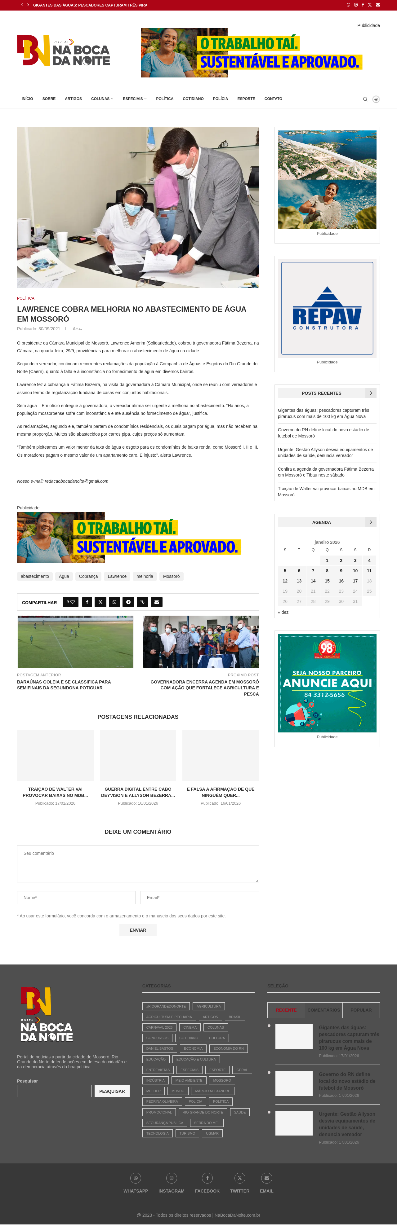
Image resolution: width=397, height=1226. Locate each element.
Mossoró (171, 575)
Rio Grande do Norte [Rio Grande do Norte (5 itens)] (203, 1112)
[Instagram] (356, 5)
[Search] (365, 99)
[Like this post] (72, 602)
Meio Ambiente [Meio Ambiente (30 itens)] (189, 1080)
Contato (273, 98)
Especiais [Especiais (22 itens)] (189, 1069)
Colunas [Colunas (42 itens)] (215, 1027)
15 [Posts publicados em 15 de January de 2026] (327, 580)
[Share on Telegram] (128, 602)
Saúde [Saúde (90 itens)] (240, 1112)
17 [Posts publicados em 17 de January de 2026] (355, 580)
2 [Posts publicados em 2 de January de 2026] (341, 560)
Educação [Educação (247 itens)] (156, 1059)
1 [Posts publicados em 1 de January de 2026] (327, 560)
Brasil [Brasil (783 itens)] (235, 1016)
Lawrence (117, 575)
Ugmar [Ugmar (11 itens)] (212, 1133)
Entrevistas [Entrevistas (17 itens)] (158, 1069)
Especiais (133, 98)
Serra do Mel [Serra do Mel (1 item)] (207, 1122)
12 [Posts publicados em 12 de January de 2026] (285, 580)
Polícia (220, 98)
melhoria (144, 575)
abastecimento (35, 575)
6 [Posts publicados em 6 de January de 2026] (299, 570)
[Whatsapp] (348, 5)
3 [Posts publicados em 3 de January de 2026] (355, 560)
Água (64, 575)
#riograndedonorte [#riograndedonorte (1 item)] (166, 1006)
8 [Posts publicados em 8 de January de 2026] (327, 570)
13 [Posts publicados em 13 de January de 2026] (299, 580)
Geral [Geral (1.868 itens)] (242, 1069)
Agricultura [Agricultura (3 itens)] (209, 1006)
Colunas (100, 98)
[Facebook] (363, 5)
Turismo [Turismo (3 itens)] (187, 1133)
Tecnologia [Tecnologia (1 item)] (157, 1133)
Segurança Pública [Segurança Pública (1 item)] (164, 1122)
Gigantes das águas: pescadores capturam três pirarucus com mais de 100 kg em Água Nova (348, 1038)
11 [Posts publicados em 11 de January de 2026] (369, 570)
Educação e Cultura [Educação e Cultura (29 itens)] (196, 1059)
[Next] (28, 5)
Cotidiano (193, 98)
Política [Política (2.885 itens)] (221, 1101)
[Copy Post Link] (142, 602)
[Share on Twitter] (100, 602)
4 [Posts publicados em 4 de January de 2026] (369, 560)
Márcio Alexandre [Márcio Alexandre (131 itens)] (212, 1090)
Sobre (49, 98)
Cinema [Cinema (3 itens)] (190, 1027)
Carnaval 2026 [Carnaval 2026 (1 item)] (159, 1027)
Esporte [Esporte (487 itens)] (217, 1069)
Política (164, 98)
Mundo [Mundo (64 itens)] (178, 1090)
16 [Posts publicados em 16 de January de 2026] (341, 580)
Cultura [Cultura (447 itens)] (217, 1037)
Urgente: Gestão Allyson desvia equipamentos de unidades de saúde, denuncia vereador (348, 1125)
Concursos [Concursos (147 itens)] (157, 1037)
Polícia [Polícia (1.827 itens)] (195, 1101)
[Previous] (22, 5)
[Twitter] (370, 5)
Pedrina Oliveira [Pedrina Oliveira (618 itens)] (162, 1101)
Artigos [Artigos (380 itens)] (210, 1016)
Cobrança (88, 575)
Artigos (73, 98)
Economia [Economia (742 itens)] (193, 1048)
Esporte (246, 98)
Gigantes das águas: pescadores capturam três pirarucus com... (103, 5)
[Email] (378, 5)
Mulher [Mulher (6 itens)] (153, 1090)
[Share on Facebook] (87, 602)
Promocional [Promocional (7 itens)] (159, 1112)
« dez (283, 611)
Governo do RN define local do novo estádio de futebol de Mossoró (348, 1081)
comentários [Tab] (324, 1009)
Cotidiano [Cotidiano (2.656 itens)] (188, 1037)
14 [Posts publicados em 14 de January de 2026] (313, 580)
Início (27, 98)
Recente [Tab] (286, 1009)
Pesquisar (27, 1081)
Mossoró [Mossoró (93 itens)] (222, 1080)
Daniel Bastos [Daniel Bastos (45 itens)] (159, 1048)
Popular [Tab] (361, 1009)
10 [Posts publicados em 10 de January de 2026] (355, 570)
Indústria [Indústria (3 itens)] (155, 1080)
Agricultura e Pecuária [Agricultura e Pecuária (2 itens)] (169, 1016)
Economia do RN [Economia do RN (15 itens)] (228, 1048)
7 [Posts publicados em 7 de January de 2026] (313, 570)
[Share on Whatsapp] (114, 602)
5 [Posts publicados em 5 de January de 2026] (285, 570)
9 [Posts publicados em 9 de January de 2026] (341, 570)
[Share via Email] (157, 602)
